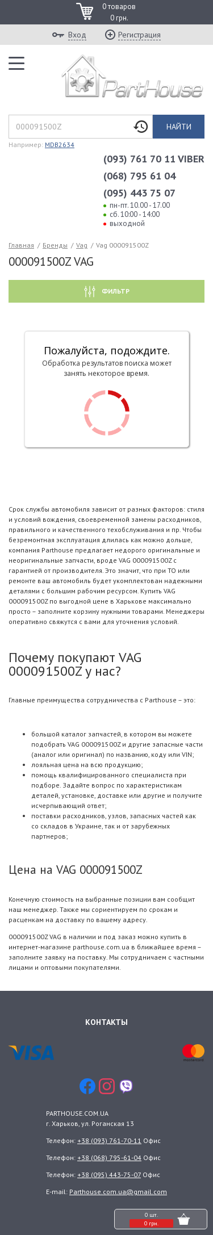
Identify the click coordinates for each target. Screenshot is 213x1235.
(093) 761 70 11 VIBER (153, 158)
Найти (178, 127)
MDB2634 (59, 144)
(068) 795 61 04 (139, 175)
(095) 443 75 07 (139, 192)
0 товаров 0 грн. (119, 12)
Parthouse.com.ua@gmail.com (118, 1191)
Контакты (106, 1022)
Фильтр (115, 291)
